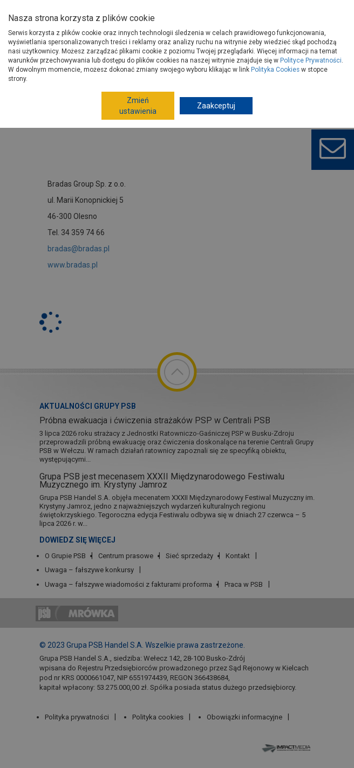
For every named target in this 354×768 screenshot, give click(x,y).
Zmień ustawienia (137, 105)
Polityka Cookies (275, 69)
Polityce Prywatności (311, 60)
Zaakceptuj (216, 105)
